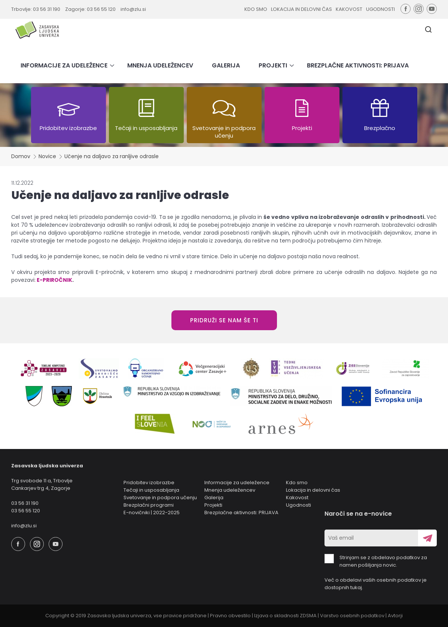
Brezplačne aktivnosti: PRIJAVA (241, 512)
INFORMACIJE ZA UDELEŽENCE (64, 65)
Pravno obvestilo (230, 615)
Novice (47, 156)
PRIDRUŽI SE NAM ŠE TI (224, 320)
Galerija (213, 497)
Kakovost (297, 497)
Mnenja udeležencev (229, 490)
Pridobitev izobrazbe (149, 482)
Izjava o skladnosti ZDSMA (285, 615)
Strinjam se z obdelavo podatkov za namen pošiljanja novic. (375, 561)
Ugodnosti (298, 505)
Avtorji (395, 615)
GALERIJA (226, 65)
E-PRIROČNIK (54, 280)
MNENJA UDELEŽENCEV (160, 65)
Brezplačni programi (149, 505)
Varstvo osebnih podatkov (352, 615)
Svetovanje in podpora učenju (160, 497)
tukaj (356, 587)
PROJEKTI (273, 65)
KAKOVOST (349, 9)
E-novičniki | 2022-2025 (152, 512)
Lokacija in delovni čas (313, 490)
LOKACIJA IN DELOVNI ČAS (301, 9)
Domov (20, 156)
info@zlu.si (133, 9)
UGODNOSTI (380, 9)
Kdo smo (297, 482)
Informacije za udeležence (236, 482)
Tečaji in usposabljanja (151, 490)
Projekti (213, 505)
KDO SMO (255, 9)
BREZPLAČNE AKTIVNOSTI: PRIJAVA (358, 65)
